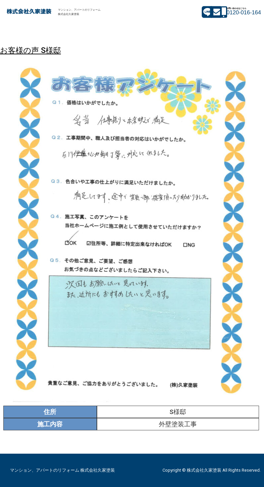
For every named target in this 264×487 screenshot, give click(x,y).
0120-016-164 (243, 12)
